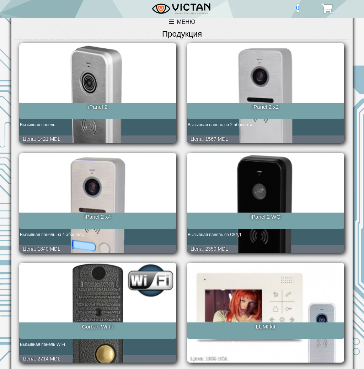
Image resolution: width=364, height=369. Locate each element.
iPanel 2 (55, 107)
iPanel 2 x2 (140, 107)
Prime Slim (140, 318)
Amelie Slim (56, 318)
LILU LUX (224, 212)
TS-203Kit (224, 318)
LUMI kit (140, 212)
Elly (308, 212)
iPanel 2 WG (308, 107)
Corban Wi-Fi (55, 212)
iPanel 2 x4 (224, 107)
